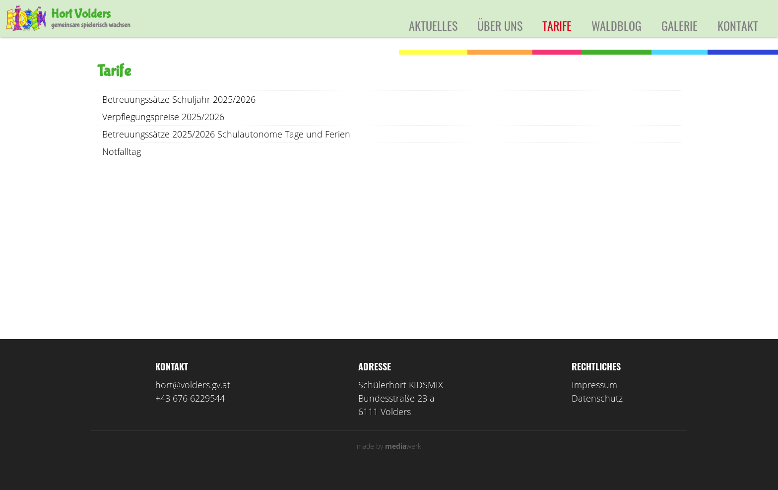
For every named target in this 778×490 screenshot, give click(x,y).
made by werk (389, 459)
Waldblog (616, 25)
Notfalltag (121, 165)
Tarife (557, 25)
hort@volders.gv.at (192, 398)
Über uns (499, 25)
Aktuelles (433, 25)
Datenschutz (597, 412)
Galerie (679, 25)
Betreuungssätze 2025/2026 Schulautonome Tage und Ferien (226, 147)
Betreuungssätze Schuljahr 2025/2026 (179, 113)
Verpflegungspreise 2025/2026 (163, 130)
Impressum (594, 398)
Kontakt (737, 25)
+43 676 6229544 (190, 412)
